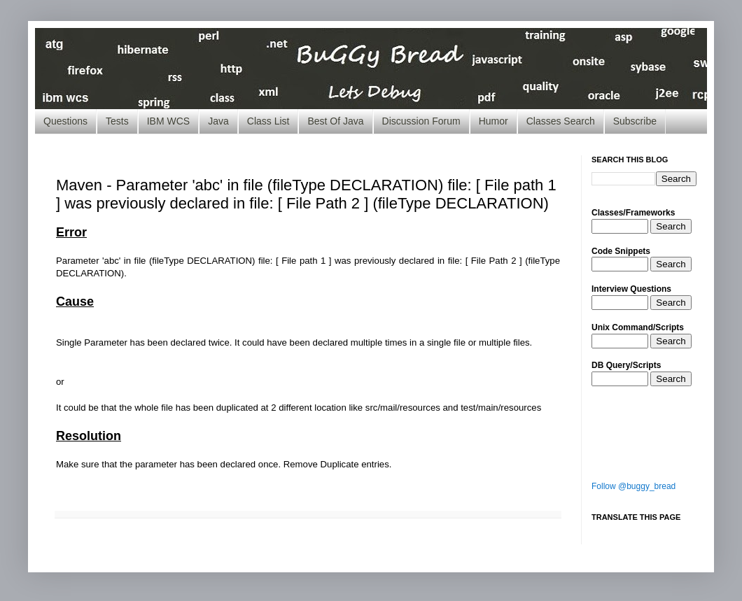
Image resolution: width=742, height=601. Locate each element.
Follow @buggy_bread (634, 486)
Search (670, 226)
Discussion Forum (421, 121)
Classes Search (560, 121)
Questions (65, 121)
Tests (117, 121)
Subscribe (635, 121)
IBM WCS (168, 121)
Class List (268, 121)
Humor (493, 121)
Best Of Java (335, 121)
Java (218, 121)
